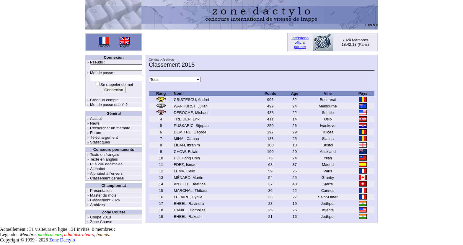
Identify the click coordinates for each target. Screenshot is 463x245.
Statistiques (100, 142)
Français (104, 46)
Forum (95, 132)
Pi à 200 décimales (106, 164)
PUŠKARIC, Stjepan (191, 125)
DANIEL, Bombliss (190, 210)
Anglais (125, 46)
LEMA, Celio (184, 171)
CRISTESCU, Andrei (191, 99)
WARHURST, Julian (191, 106)
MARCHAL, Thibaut (191, 190)
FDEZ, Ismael (185, 164)
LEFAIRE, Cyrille (188, 197)
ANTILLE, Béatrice (190, 184)
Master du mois (103, 195)
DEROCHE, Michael (191, 112)
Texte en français (104, 154)
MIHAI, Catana (186, 138)
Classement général (107, 178)
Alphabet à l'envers (106, 173)
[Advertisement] (215, 42)
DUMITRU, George (190, 132)
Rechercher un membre (110, 128)
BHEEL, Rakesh (188, 216)
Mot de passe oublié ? (109, 104)
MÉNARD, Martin (188, 177)
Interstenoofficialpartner (300, 42)
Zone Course (101, 222)
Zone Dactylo (62, 239)
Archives (97, 204)
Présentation (101, 190)
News (95, 123)
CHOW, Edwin (186, 151)
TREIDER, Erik (187, 119)
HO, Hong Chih (187, 158)
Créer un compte (104, 100)
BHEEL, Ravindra (189, 203)
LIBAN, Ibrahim (187, 145)
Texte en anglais (104, 159)
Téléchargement (104, 137)
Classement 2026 (105, 200)
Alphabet (97, 168)
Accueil (96, 118)
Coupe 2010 (100, 217)
